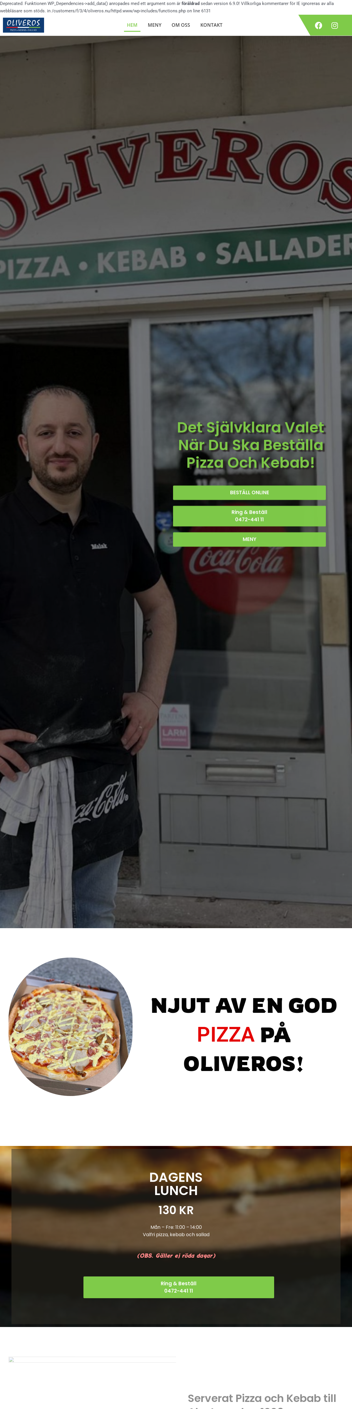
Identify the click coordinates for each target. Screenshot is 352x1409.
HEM (132, 25)
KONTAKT (211, 25)
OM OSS (181, 25)
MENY (154, 25)
